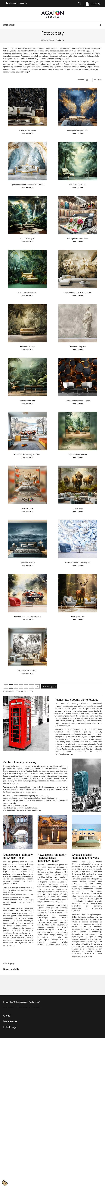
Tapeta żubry (78, 508)
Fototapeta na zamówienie (77, 239)
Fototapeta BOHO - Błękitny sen (78, 562)
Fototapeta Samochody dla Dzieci (27, 454)
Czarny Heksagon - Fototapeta (78, 400)
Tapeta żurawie (27, 508)
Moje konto (10, 1021)
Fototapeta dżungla (27, 347)
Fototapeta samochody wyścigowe (27, 617)
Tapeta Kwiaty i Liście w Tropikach (77, 292)
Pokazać (80, 80)
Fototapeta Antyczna (78, 347)
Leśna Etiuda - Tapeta (77, 185)
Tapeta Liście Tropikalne (77, 454)
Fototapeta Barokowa (27, 130)
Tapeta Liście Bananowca (27, 292)
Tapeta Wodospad (27, 239)
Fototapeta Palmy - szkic (27, 670)
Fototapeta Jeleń (77, 617)
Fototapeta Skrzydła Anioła (77, 130)
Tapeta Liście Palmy (27, 400)
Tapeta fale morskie (27, 562)
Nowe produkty (11, 969)
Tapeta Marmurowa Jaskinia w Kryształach (27, 185)
